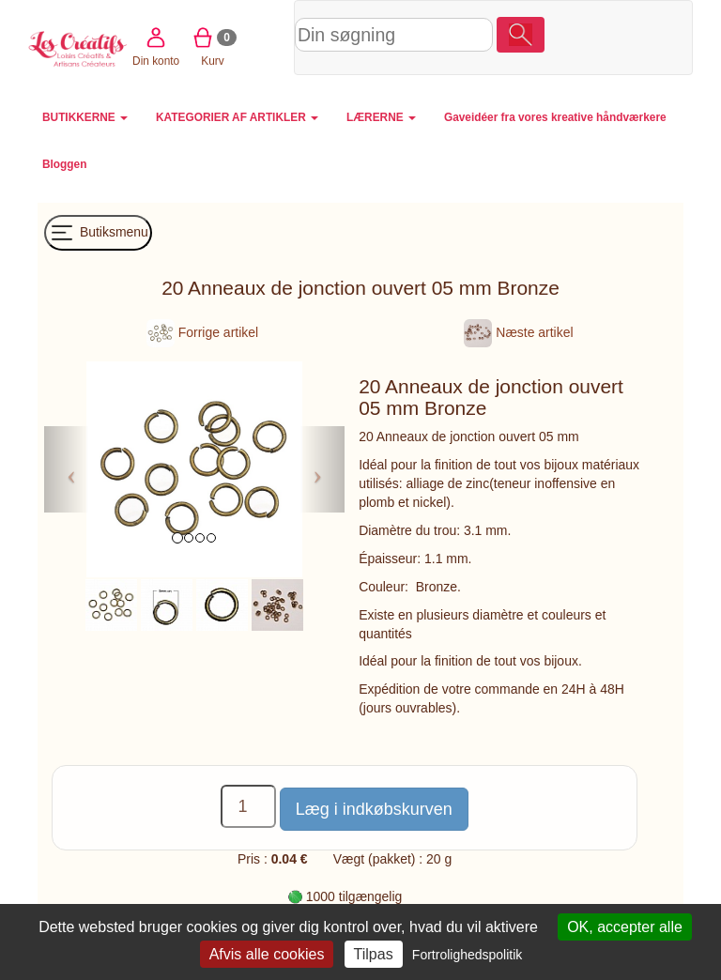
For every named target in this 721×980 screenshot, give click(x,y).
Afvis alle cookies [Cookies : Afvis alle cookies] (267, 954)
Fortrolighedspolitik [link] (467, 954)
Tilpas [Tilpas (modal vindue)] (373, 954)
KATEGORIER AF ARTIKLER (237, 117)
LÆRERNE (381, 117)
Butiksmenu (98, 233)
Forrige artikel (202, 332)
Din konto (564, 36)
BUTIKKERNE (85, 117)
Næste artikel (518, 332)
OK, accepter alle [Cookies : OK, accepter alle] (625, 927)
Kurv (621, 36)
